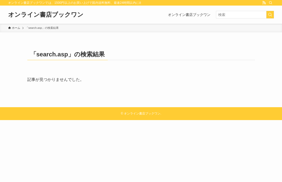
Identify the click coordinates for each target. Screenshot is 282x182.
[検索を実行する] (270, 14)
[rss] (264, 3)
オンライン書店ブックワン (45, 15)
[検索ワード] (245, 14)
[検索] (270, 3)
